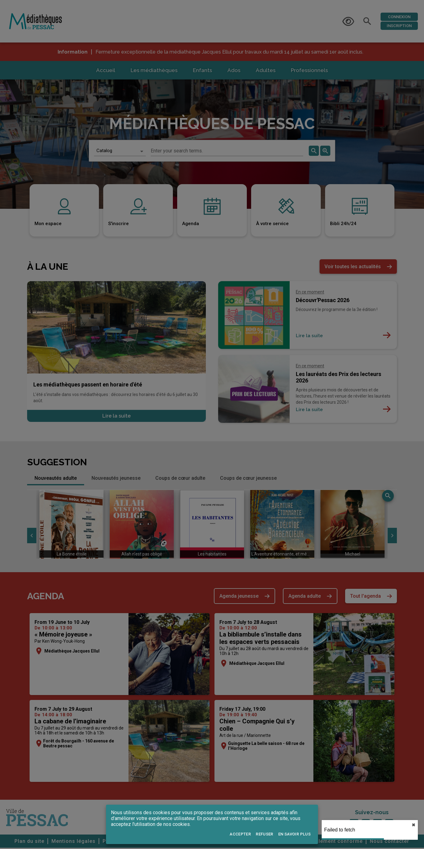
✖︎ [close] (413, 825)
